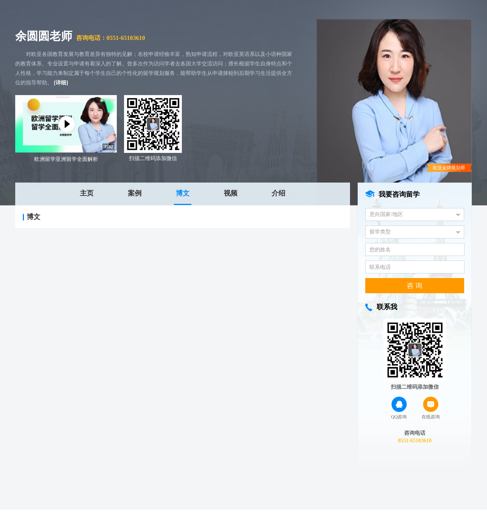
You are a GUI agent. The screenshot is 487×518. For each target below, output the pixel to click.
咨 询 (414, 285)
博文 (182, 193)
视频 (230, 193)
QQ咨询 (399, 408)
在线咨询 (431, 408)
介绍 (278, 193)
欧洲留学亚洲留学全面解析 (66, 159)
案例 (135, 193)
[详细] (61, 83)
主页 (87, 193)
